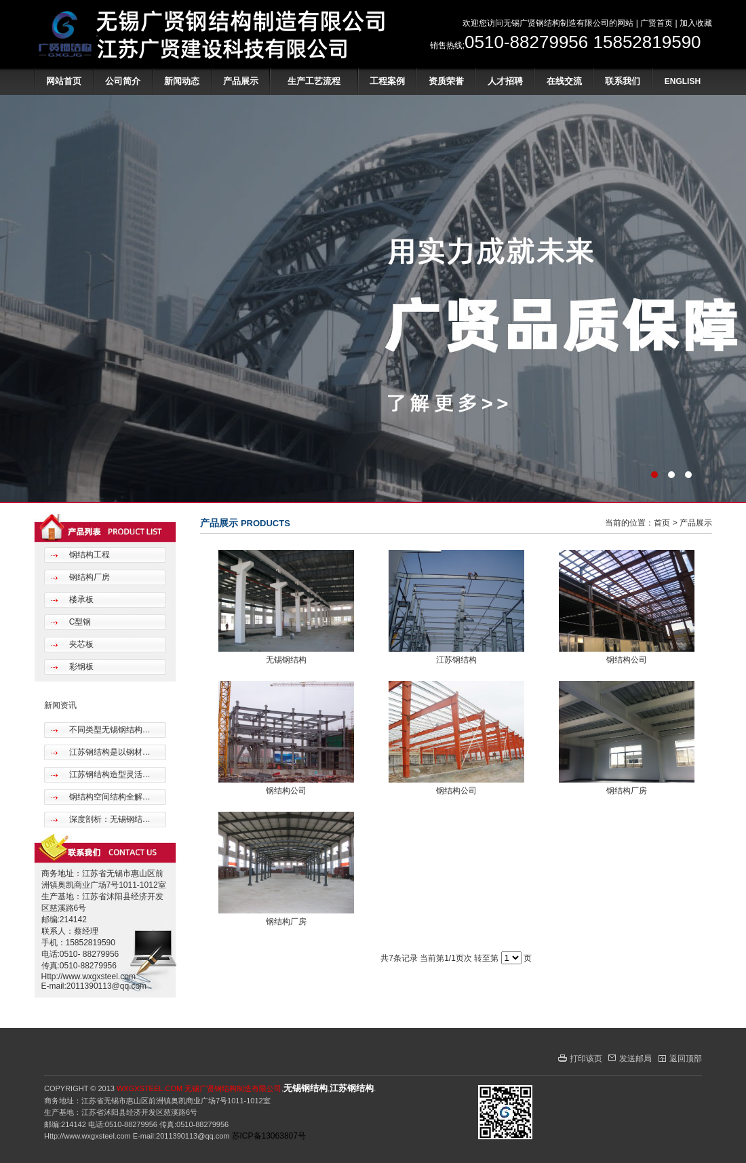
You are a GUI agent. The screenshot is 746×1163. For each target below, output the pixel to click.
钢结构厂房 (87, 577)
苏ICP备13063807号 (269, 1136)
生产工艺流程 (314, 81)
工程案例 (387, 81)
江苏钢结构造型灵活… (108, 774)
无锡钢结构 (286, 660)
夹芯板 (79, 644)
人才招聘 (505, 81)
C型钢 (78, 622)
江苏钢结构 (456, 660)
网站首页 (63, 81)
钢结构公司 (626, 660)
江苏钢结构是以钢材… (108, 752)
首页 (662, 523)
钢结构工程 (87, 554)
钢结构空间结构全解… (108, 797)
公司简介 (122, 81)
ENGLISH (683, 81)
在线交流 (564, 81)
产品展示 (240, 81)
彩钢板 (79, 666)
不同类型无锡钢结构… (108, 729)
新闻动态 (181, 81)
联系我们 (622, 81)
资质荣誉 (446, 81)
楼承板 (79, 599)
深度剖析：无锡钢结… (108, 819)
